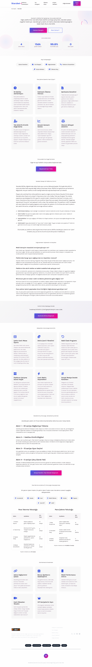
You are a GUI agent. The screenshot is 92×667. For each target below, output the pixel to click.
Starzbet (16, 3)
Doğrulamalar (66, 3)
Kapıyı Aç (76, 3)
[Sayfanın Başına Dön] (46, 656)
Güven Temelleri (23, 64)
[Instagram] (74, 634)
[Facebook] (77, 634)
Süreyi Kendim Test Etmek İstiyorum (46, 473)
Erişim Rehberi (55, 3)
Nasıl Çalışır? (55, 30)
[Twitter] (72, 634)
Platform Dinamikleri (24, 3)
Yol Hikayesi (37, 3)
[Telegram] (79, 634)
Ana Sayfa (13, 8)
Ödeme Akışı (46, 3)
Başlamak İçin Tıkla (46, 169)
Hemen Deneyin (38, 30)
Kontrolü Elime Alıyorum (46, 316)
